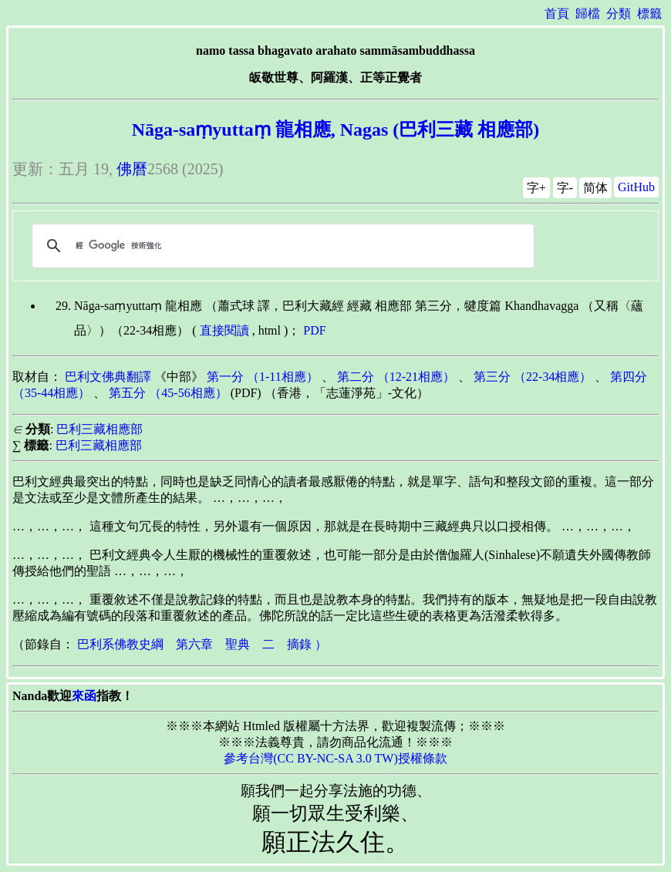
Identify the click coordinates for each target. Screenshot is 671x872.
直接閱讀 (224, 330)
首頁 (557, 13)
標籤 (649, 13)
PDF (314, 330)
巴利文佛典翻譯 (108, 376)
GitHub (636, 187)
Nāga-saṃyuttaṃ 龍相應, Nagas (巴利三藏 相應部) (336, 130)
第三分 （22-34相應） (533, 376)
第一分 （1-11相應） (263, 376)
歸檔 (587, 13)
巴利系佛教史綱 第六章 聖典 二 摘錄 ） (202, 644)
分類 (618, 13)
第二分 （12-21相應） (396, 376)
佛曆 (131, 168)
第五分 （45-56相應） (168, 392)
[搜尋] (281, 246)
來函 (84, 695)
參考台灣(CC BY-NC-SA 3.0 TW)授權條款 (335, 758)
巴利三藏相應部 (99, 429)
